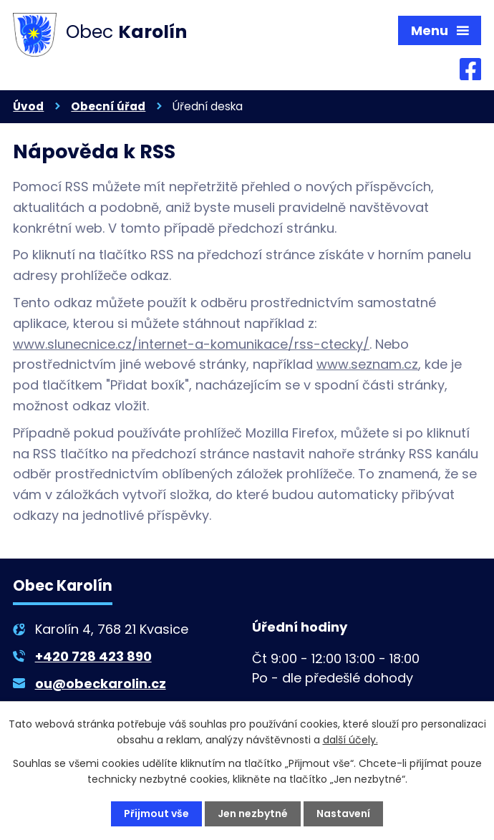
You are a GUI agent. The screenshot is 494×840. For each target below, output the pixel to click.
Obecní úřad (108, 106)
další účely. (350, 740)
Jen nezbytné (253, 813)
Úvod (28, 106)
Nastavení (343, 813)
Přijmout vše (156, 813)
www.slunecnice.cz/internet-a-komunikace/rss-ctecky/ (191, 344)
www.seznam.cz (367, 364)
